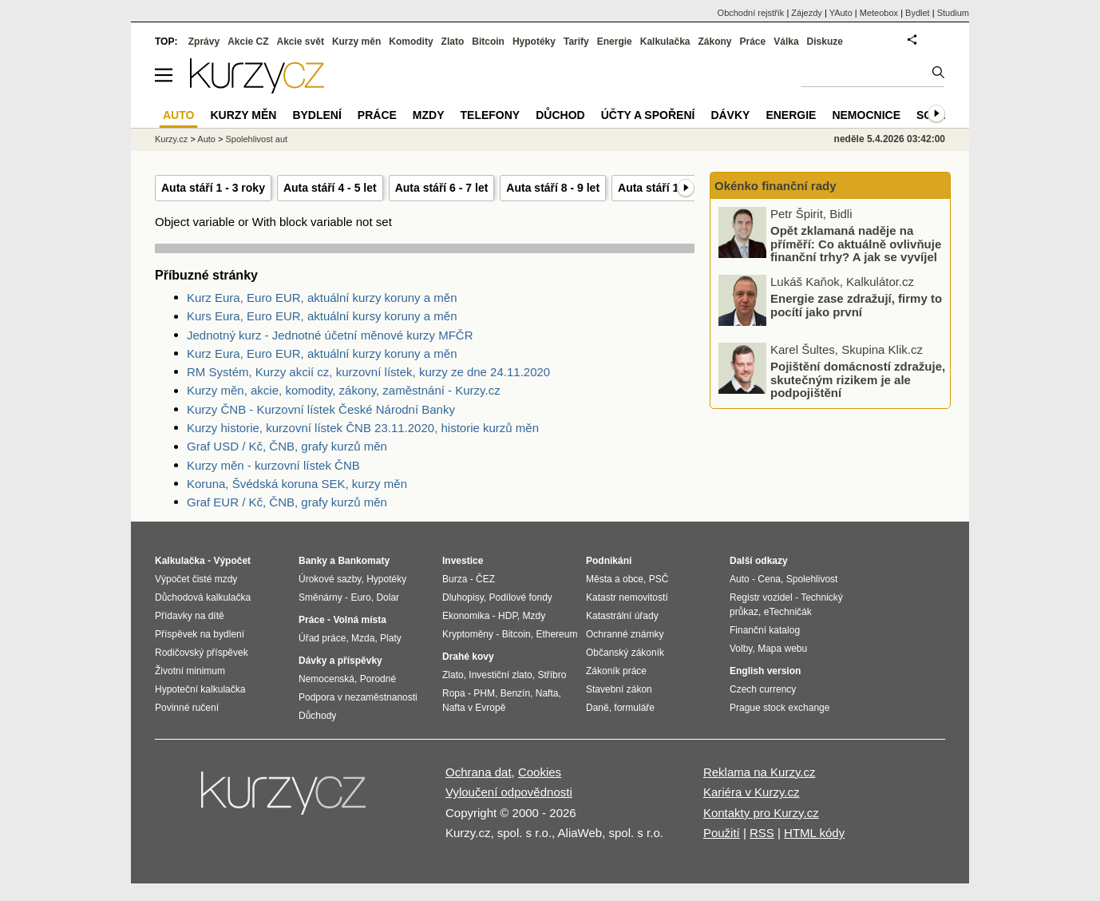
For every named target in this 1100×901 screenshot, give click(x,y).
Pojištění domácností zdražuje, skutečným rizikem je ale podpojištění (857, 379)
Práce (753, 41)
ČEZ (485, 579)
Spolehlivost (812, 579)
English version (765, 671)
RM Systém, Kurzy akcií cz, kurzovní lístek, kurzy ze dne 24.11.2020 (368, 372)
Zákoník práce (616, 671)
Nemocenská (326, 679)
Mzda (362, 638)
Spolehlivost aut (256, 139)
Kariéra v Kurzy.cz (751, 792)
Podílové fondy (520, 597)
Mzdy (429, 115)
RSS (762, 832)
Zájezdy (806, 13)
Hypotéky (534, 41)
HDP (507, 615)
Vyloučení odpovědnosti (508, 792)
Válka (786, 41)
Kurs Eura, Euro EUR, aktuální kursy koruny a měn (322, 316)
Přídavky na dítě (189, 615)
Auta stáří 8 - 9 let (552, 187)
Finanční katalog (765, 630)
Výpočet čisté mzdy (196, 579)
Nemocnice (866, 115)
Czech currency (763, 689)
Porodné (378, 679)
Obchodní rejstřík (751, 13)
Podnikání (608, 560)
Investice (462, 560)
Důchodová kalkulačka (203, 597)
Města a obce (614, 579)
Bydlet (917, 13)
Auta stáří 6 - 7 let (442, 187)
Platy (391, 638)
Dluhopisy (463, 597)
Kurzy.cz (171, 139)
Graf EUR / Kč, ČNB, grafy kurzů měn (287, 502)
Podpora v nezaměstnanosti (358, 697)
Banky (313, 560)
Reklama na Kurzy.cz (759, 772)
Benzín (515, 693)
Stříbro (551, 675)
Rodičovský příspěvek (201, 652)
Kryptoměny (467, 634)
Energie (614, 41)
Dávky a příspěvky (340, 660)
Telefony (490, 115)
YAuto (841, 13)
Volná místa (359, 619)
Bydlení (316, 115)
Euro (360, 597)
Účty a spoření (648, 115)
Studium (953, 13)
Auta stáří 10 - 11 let (670, 187)
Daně (597, 707)
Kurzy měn (356, 41)
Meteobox (879, 13)
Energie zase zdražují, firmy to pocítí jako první (856, 305)
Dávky (730, 115)
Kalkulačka (665, 41)
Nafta (547, 693)
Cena (769, 579)
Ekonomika (465, 615)
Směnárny (320, 597)
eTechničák (788, 611)
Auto (206, 139)
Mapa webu (782, 648)
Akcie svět (300, 41)
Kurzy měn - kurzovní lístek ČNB (273, 465)
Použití (721, 832)
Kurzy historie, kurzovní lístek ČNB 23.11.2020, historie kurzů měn (363, 428)
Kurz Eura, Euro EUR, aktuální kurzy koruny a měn (322, 297)
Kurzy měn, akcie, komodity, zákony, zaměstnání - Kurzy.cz (344, 390)
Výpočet (232, 560)
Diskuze (825, 41)
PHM (484, 693)
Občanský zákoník (625, 652)
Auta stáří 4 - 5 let (330, 187)
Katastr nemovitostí (627, 597)
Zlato (453, 41)
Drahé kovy (468, 656)
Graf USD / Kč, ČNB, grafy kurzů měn (287, 446)
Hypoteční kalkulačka (200, 689)
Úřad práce (322, 638)
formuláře (634, 707)
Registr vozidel (761, 597)
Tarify (576, 41)
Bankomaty (364, 560)
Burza (454, 579)
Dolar (387, 597)
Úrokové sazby (330, 579)
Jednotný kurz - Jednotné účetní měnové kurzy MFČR (330, 335)
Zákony (714, 41)
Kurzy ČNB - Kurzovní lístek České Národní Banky (321, 409)
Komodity (411, 41)
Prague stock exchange (779, 707)
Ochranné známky (624, 634)
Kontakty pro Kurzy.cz (761, 813)
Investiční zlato (500, 675)
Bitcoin (488, 41)
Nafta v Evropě (473, 707)
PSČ (659, 579)
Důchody (317, 715)
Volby (741, 648)
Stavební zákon (619, 689)
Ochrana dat (478, 772)
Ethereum (556, 634)
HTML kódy (814, 832)
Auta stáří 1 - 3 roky (213, 187)
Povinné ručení (187, 707)
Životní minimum (190, 671)
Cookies (539, 772)
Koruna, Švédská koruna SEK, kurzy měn (297, 483)
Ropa (453, 693)
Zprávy (204, 41)
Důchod (560, 115)
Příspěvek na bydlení (199, 634)
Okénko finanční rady (775, 186)
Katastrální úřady (622, 615)
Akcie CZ (248, 41)
